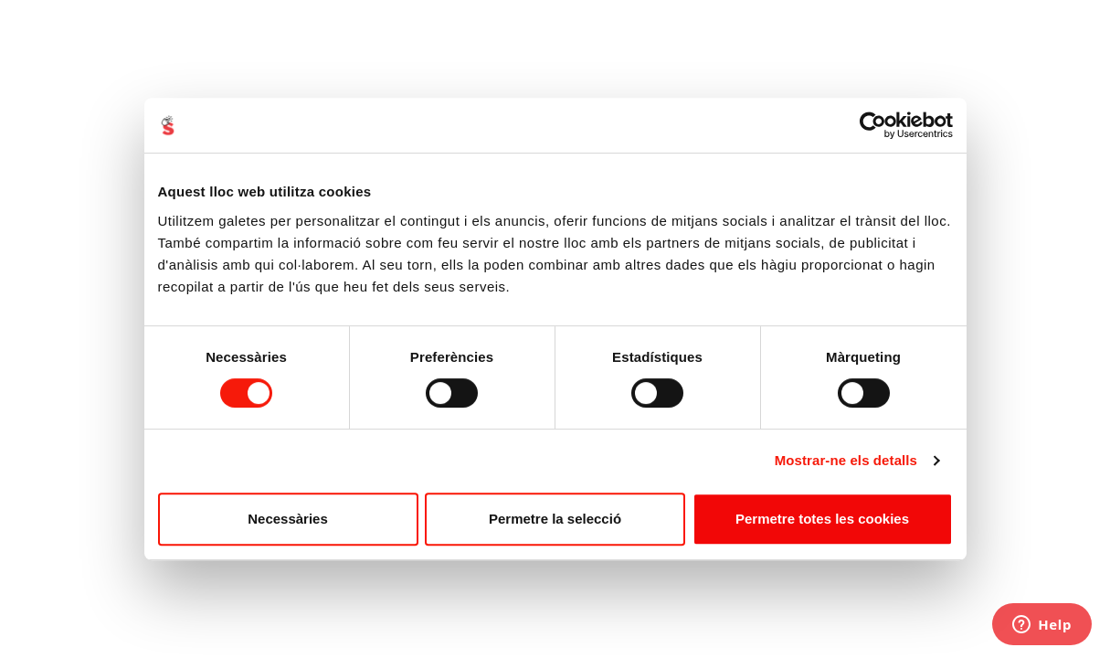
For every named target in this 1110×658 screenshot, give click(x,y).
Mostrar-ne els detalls (846, 460)
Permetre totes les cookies (822, 518)
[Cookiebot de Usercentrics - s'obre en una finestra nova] (873, 125)
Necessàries (288, 518)
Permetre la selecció (555, 518)
